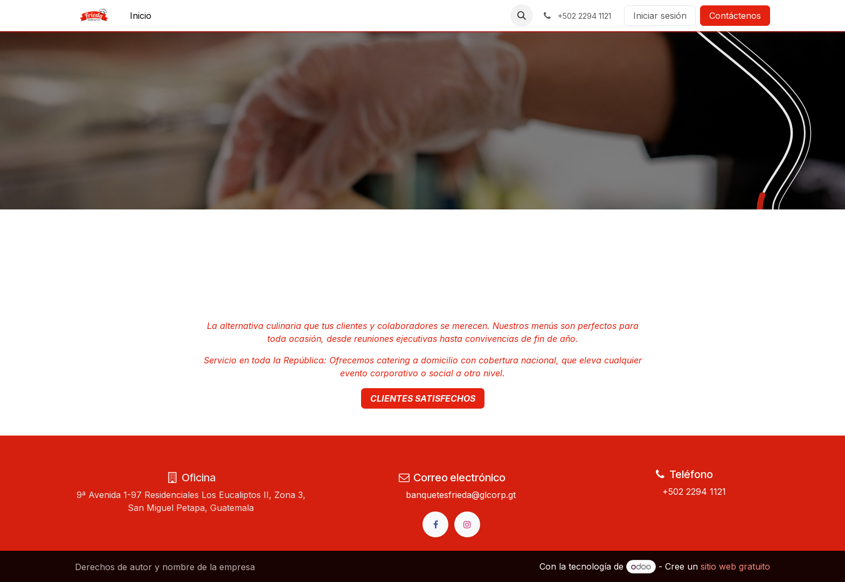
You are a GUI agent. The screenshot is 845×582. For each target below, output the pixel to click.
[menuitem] (141, 15)
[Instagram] (467, 524)
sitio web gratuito (735, 566)
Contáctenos (735, 15)
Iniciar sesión (660, 15)
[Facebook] (435, 524)
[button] (521, 15)
